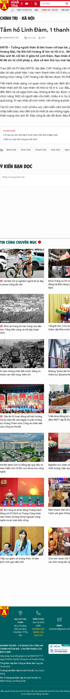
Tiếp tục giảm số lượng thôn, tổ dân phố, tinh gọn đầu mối (19, 560)
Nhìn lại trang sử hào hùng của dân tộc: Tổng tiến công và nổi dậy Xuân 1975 (20, 330)
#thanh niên (40, 150)
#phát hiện (11, 150)
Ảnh (36, 10)
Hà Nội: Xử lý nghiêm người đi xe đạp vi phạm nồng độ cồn (22, 283)
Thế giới (65, 10)
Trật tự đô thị (24, 10)
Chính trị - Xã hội (49, 10)
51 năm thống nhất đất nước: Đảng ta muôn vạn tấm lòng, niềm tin (20, 373)
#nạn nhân (26, 150)
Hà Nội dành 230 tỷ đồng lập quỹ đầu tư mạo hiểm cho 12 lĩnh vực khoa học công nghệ (22, 468)
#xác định (55, 150)
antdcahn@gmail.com (59, 629)
